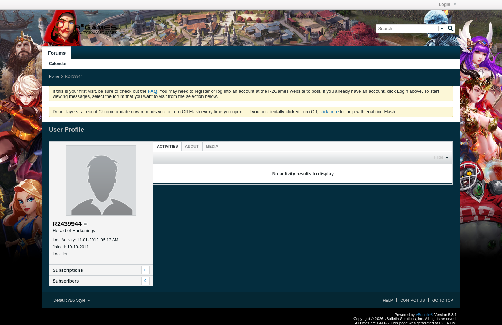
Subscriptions (68, 270)
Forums (57, 53)
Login (447, 4)
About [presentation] (192, 146)
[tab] (167, 146)
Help (388, 300)
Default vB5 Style (71, 300)
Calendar (58, 63)
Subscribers (66, 281)
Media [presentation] (212, 146)
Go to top (442, 300)
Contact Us (412, 300)
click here (329, 111)
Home (54, 76)
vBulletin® (424, 314)
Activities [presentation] (167, 146)
